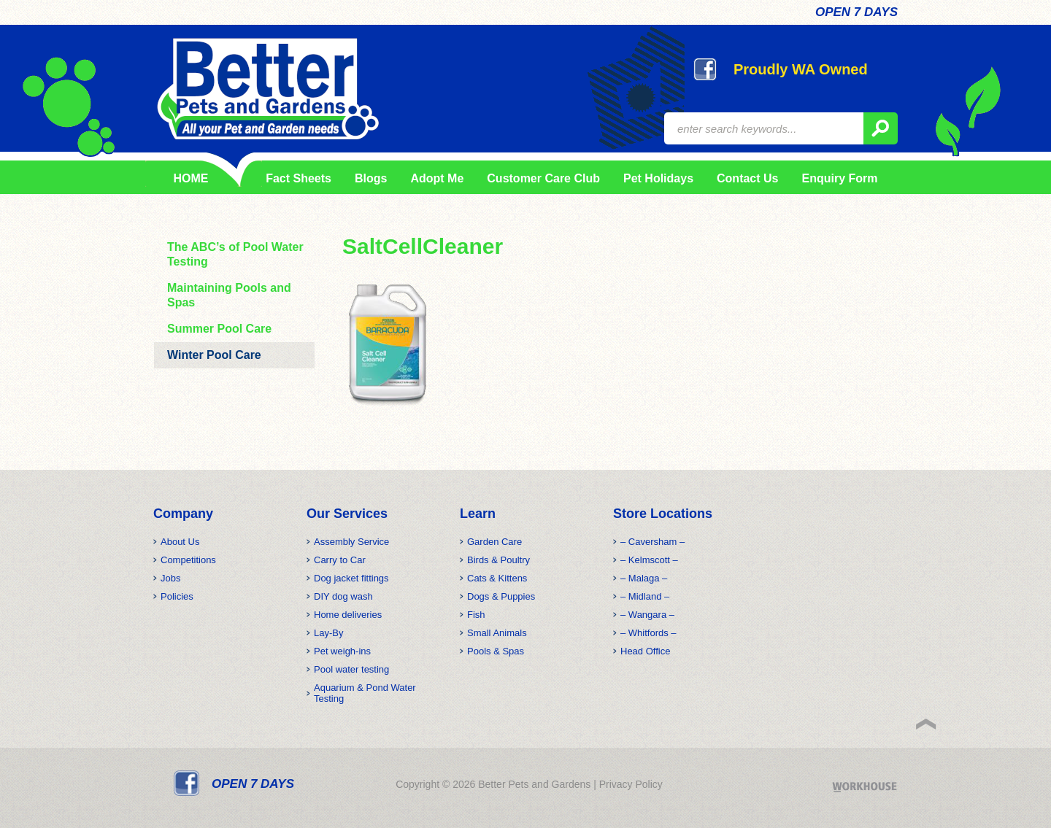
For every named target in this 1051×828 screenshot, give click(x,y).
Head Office (645, 651)
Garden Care (494, 541)
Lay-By (328, 632)
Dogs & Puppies (501, 596)
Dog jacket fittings (351, 578)
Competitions (188, 559)
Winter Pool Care (214, 355)
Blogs (371, 178)
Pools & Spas (495, 651)
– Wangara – (647, 614)
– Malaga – (643, 578)
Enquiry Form (839, 178)
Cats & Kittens (497, 578)
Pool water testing (351, 669)
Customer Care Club (543, 178)
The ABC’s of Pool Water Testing (235, 254)
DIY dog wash (343, 596)
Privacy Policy (631, 784)
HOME (191, 178)
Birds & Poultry (498, 559)
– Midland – (644, 596)
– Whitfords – (648, 632)
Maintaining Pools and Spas (229, 295)
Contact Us (747, 178)
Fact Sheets (296, 178)
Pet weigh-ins (342, 651)
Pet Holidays (658, 178)
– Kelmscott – (649, 559)
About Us (180, 541)
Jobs (170, 578)
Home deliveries (348, 614)
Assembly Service (351, 541)
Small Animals (497, 632)
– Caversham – (652, 541)
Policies (177, 596)
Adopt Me (436, 178)
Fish (476, 614)
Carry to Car (340, 559)
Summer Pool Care (219, 328)
